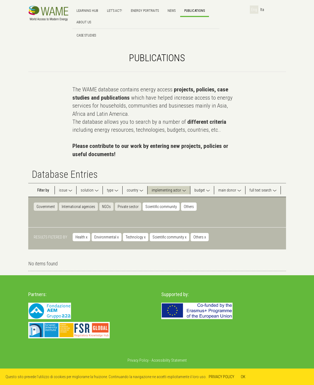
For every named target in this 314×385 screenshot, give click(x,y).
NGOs (106, 206)
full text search (260, 190)
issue (63, 190)
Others (189, 206)
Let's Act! (114, 11)
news (172, 11)
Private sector (128, 206)
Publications (194, 11)
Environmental (106, 237)
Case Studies (86, 35)
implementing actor (166, 190)
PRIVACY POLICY (221, 377)
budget (199, 190)
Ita (262, 9)
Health (81, 237)
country (132, 190)
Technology (136, 237)
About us (84, 22)
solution (87, 190)
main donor (227, 190)
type (110, 190)
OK (243, 377)
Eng (254, 9)
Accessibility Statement (169, 360)
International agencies (78, 206)
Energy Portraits (145, 11)
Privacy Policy (138, 360)
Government (45, 206)
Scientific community (161, 206)
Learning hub (87, 11)
